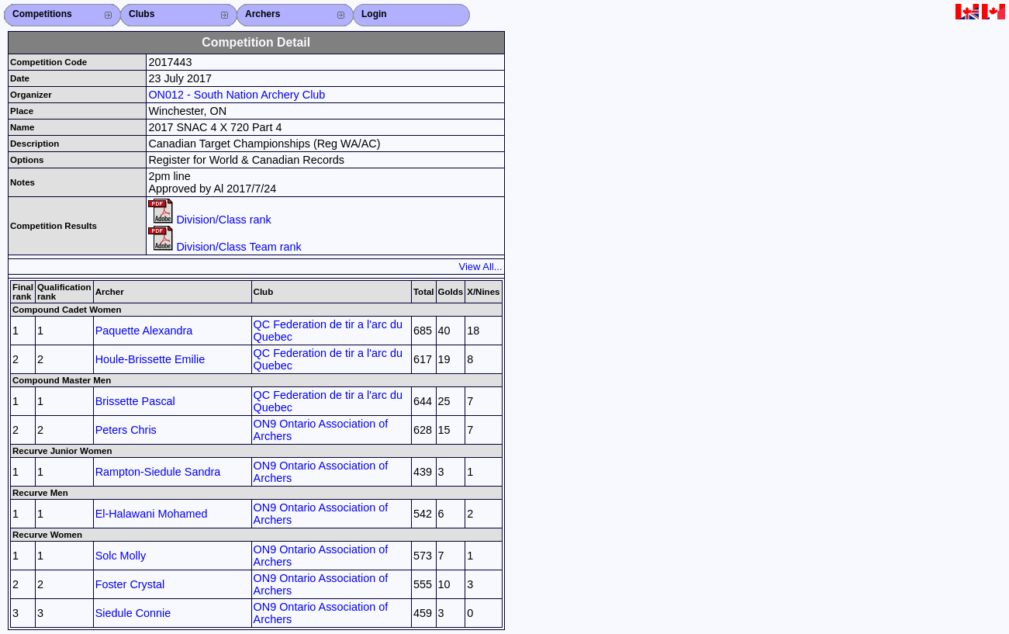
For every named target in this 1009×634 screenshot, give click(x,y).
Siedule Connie (133, 613)
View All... (481, 266)
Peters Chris (126, 430)
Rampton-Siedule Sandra (158, 472)
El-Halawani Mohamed (151, 514)
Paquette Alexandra (144, 330)
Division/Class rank (209, 219)
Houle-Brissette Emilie (150, 359)
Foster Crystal (130, 584)
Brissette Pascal (135, 401)
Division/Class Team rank (224, 247)
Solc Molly (121, 555)
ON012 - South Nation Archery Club (236, 94)
